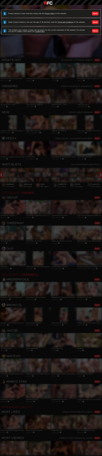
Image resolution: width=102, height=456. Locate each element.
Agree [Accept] (95, 13)
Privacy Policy (50, 13)
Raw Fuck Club (48, 3)
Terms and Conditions (65, 22)
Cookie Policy (40, 31)
